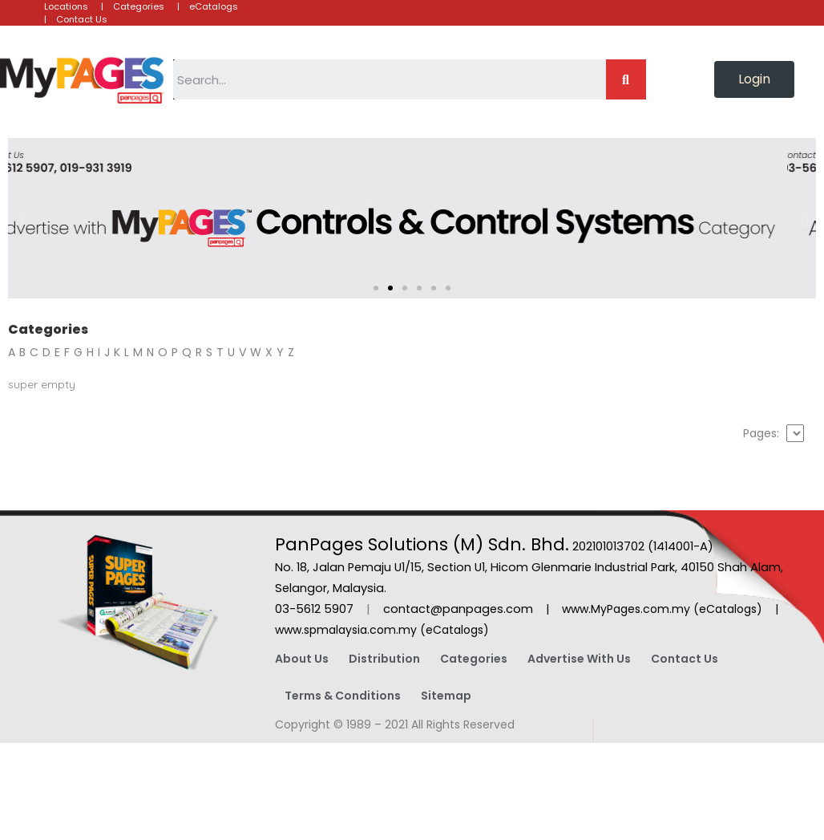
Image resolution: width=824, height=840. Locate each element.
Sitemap (446, 696)
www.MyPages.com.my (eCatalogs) (662, 609)
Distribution (384, 659)
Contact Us (684, 659)
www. (289, 630)
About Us (302, 659)
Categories (473, 659)
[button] (754, 79)
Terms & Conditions (343, 696)
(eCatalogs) (454, 630)
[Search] (626, 79)
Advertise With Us (579, 659)
